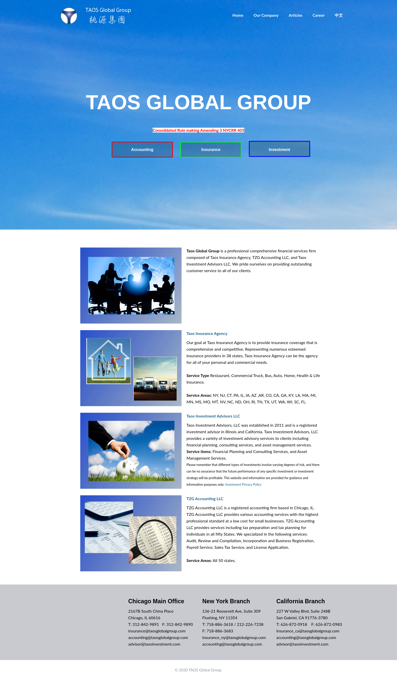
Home (237, 15)
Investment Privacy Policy (243, 483)
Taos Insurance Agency (207, 331)
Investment (280, 149)
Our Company (266, 15)
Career (319, 15)
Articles (296, 15)
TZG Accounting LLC (205, 496)
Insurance (211, 149)
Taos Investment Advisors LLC (213, 414)
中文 (339, 15)
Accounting (141, 149)
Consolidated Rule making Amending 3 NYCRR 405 (198, 130)
